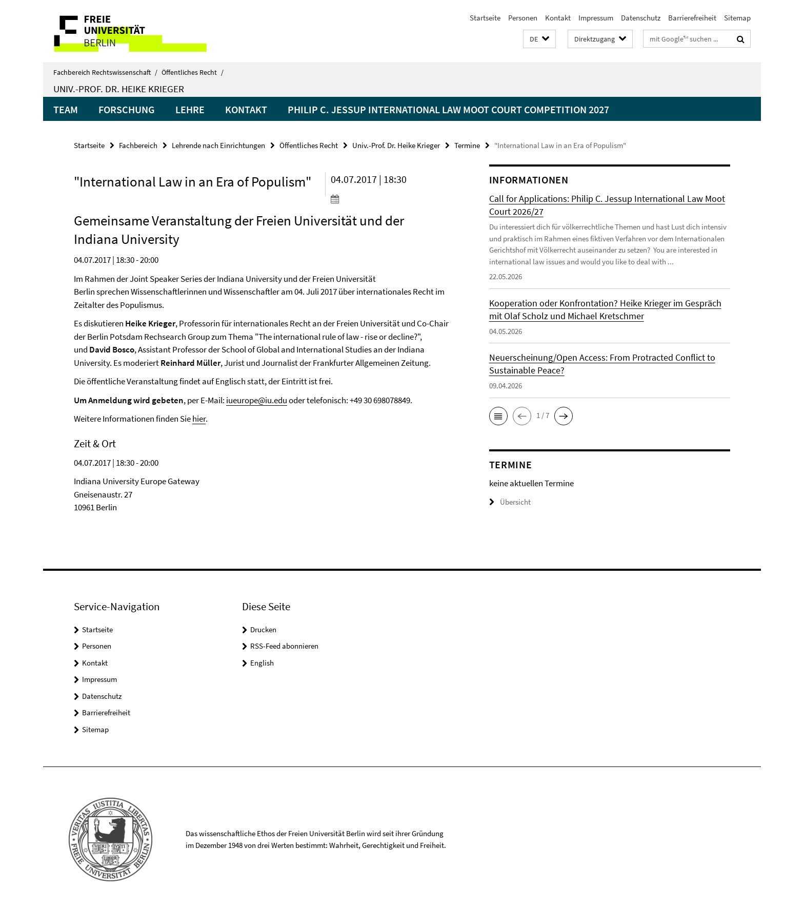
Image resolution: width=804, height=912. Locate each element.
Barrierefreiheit (692, 18)
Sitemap (737, 18)
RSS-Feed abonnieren (284, 646)
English (262, 663)
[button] (539, 39)
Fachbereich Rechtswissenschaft (105, 72)
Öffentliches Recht (193, 72)
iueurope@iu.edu (256, 400)
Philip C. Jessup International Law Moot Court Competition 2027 (448, 109)
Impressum (595, 18)
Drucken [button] (263, 629)
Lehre (190, 109)
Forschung (126, 109)
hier (199, 418)
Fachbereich (138, 145)
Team (65, 109)
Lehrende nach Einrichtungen (218, 145)
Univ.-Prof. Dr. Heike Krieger (118, 88)
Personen (522, 18)
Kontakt (558, 18)
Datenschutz (640, 18)
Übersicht (510, 502)
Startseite (485, 18)
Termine (467, 145)
